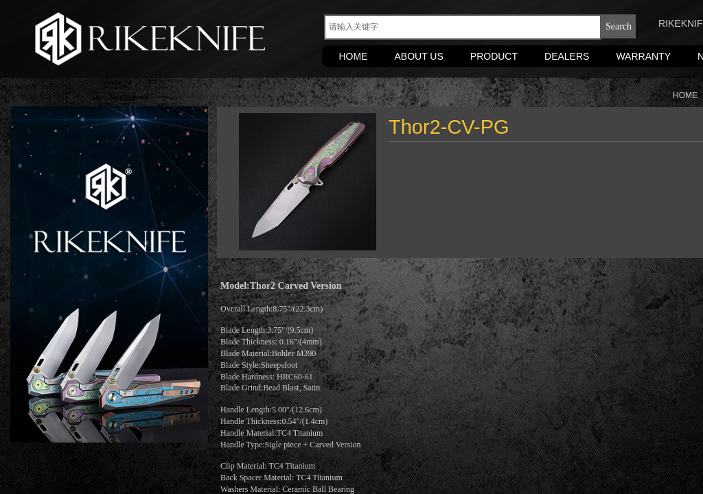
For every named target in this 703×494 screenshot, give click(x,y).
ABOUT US (419, 56)
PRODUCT (494, 56)
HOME (353, 56)
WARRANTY (643, 56)
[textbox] (462, 27)
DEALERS (566, 56)
